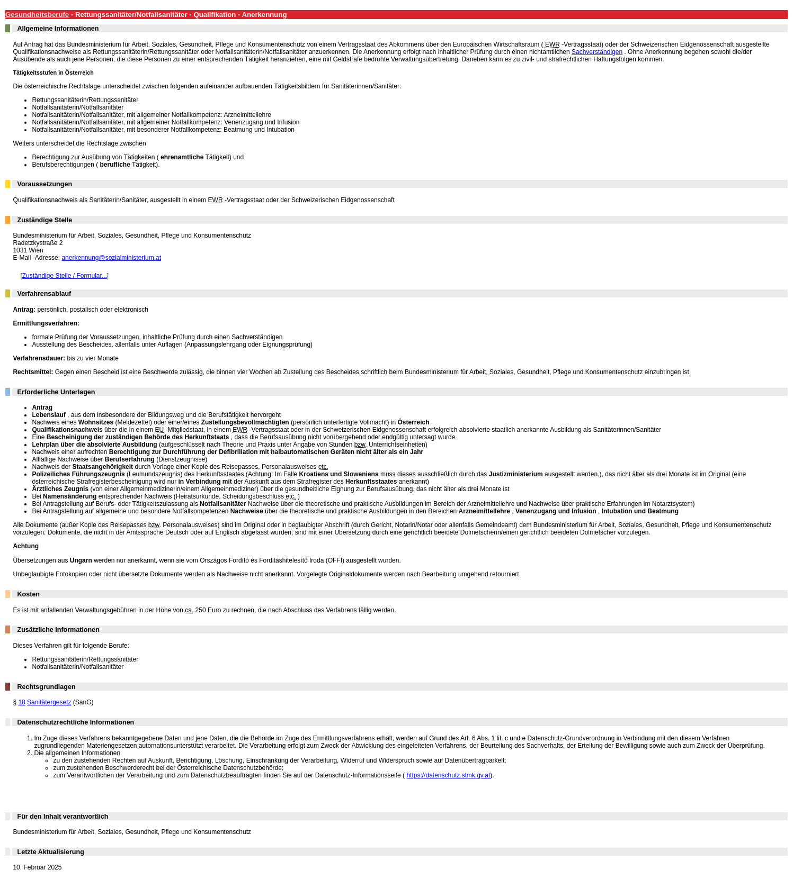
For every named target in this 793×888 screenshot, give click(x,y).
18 (21, 702)
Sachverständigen (597, 52)
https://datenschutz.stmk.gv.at (448, 775)
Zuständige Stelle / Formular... (64, 275)
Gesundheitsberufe (37, 15)
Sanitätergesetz (49, 702)
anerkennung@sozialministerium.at (111, 257)
